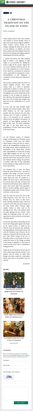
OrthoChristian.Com (23, 357)
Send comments (21, 402)
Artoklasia (11, 31)
